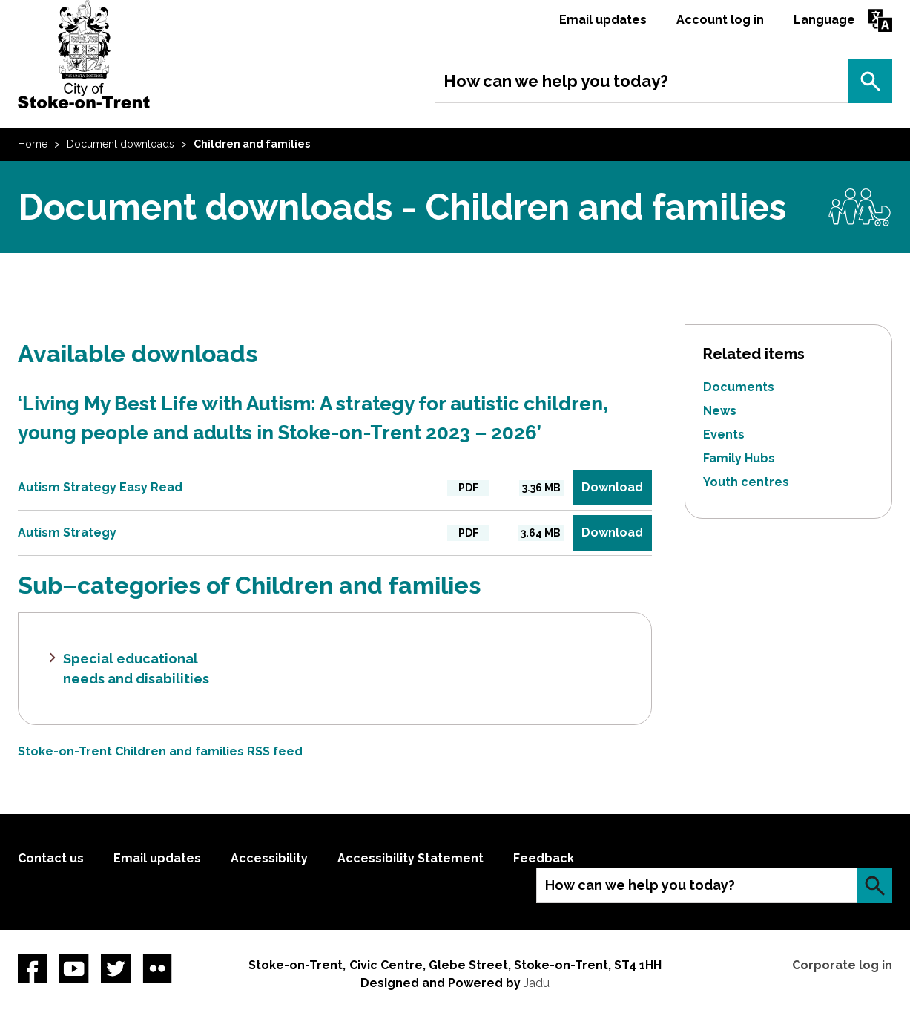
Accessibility (269, 858)
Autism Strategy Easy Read (100, 487)
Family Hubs (739, 458)
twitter (116, 968)
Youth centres (746, 482)
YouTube (74, 968)
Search (870, 81)
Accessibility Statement (410, 858)
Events (724, 434)
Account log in (720, 20)
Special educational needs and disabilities (136, 668)
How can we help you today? (556, 81)
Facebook (32, 968)
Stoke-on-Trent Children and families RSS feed (160, 751)
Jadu (537, 983)
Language (824, 20)
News (719, 411)
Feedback (543, 858)
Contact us (51, 858)
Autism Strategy (67, 532)
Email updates (603, 20)
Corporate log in (842, 965)
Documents (738, 387)
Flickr (157, 968)
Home (32, 144)
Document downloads (120, 144)
